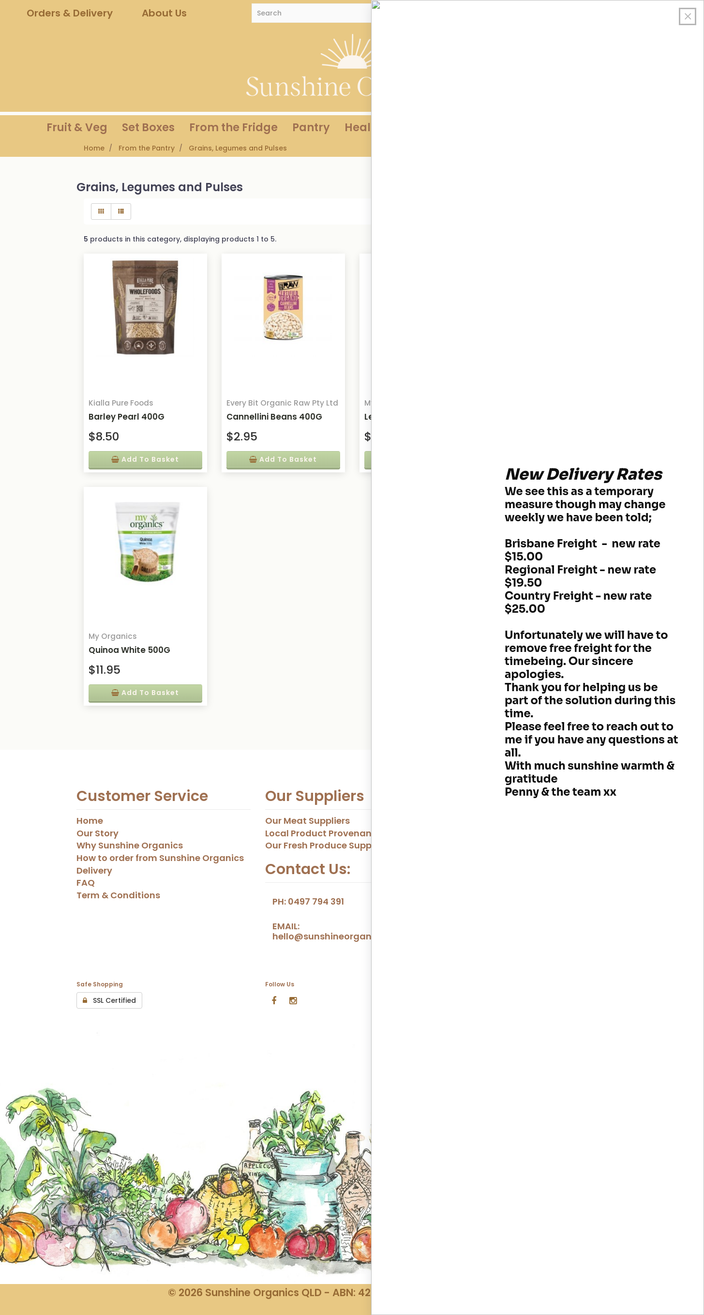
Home (94, 148)
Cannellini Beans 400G (274, 417)
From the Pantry (147, 148)
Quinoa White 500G (129, 650)
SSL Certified (109, 1000)
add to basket (145, 459)
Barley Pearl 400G (127, 417)
